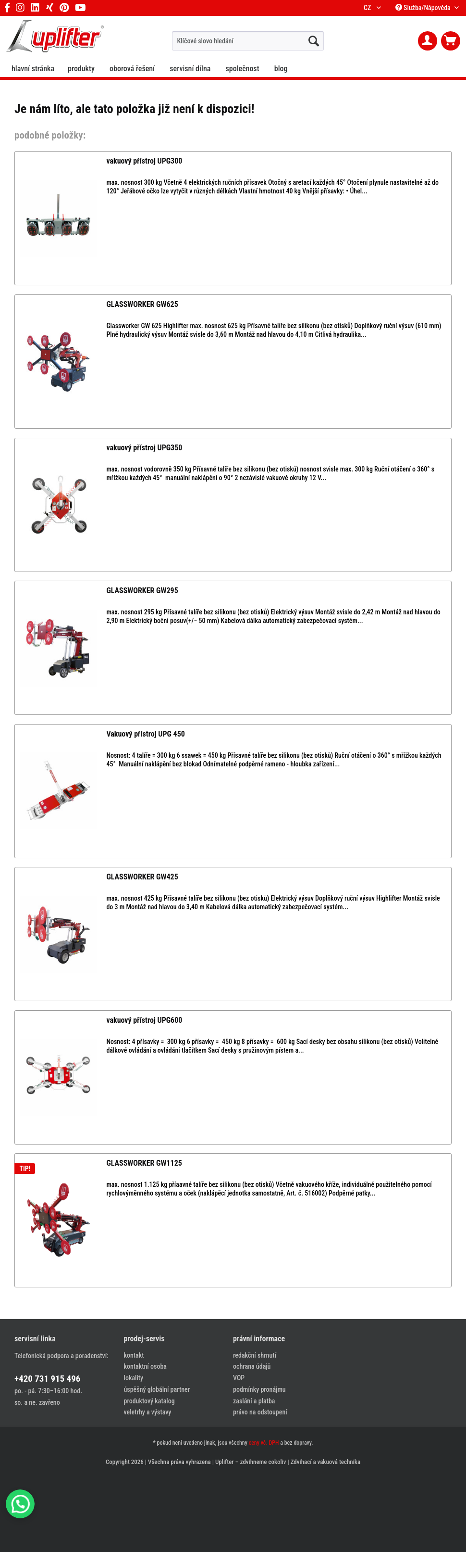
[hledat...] (314, 41)
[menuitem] (247, 41)
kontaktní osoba (145, 1366)
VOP (239, 1378)
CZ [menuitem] (369, 8)
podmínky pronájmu (259, 1389)
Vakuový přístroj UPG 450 (145, 733)
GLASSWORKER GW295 (142, 590)
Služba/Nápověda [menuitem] (423, 8)
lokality (134, 1378)
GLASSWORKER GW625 (142, 304)
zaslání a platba (254, 1401)
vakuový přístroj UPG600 (144, 1020)
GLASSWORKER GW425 (142, 876)
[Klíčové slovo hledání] (247, 41)
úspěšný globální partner (157, 1389)
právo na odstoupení (260, 1412)
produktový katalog (149, 1401)
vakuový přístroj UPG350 (144, 447)
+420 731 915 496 (47, 1378)
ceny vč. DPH (264, 1442)
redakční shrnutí (254, 1355)
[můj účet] (427, 41)
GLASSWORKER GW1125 (144, 1163)
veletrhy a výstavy (148, 1412)
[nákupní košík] (450, 41)
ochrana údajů (251, 1366)
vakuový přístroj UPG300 (144, 160)
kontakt (134, 1355)
